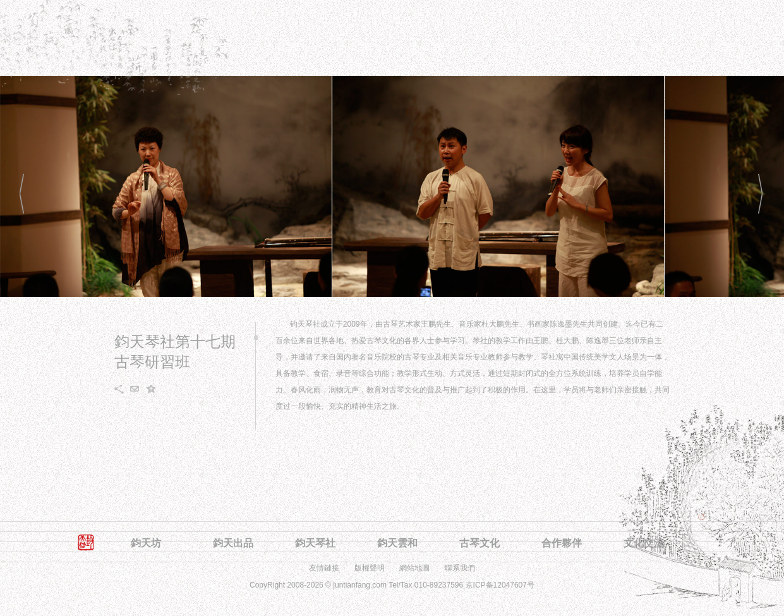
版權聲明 (369, 568)
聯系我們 (460, 568)
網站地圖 (414, 568)
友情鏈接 (324, 568)
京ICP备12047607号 (500, 585)
